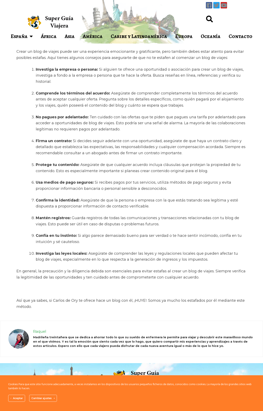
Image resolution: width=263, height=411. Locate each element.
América (93, 36)
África (49, 36)
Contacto (240, 36)
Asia (70, 36)
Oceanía (210, 36)
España (22, 36)
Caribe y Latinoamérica (139, 36)
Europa (184, 36)
